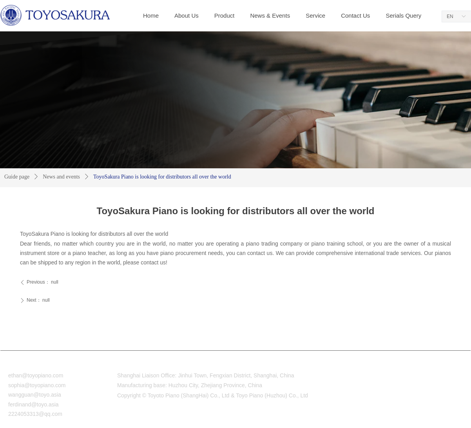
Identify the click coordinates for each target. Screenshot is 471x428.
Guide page (16, 177)
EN (450, 16)
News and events (61, 177)
